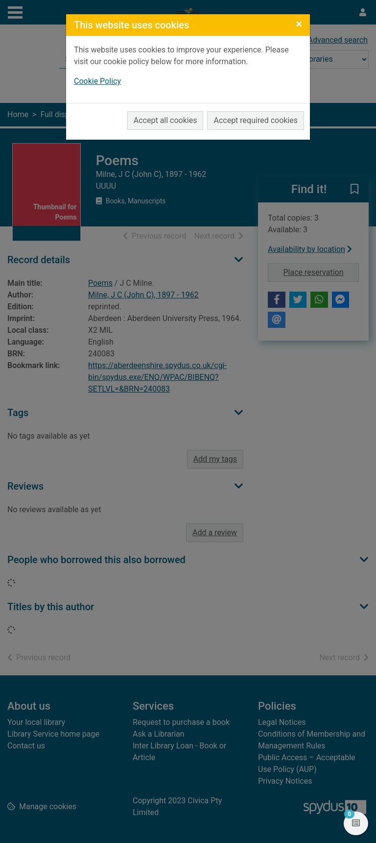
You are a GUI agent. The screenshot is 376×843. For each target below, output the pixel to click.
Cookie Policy (97, 81)
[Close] (299, 24)
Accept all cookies (165, 120)
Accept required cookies (255, 120)
